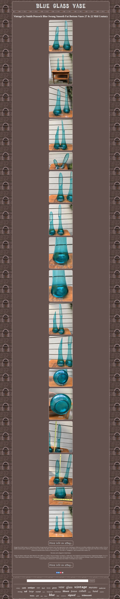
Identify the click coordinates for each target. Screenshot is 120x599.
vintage (80, 587)
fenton (74, 591)
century (18, 588)
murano (93, 587)
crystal (38, 592)
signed (71, 595)
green (54, 588)
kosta (48, 588)
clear (58, 596)
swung (20, 592)
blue (52, 595)
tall (25, 591)
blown (66, 591)
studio (89, 592)
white (41, 596)
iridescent (87, 595)
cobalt (82, 591)
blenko (32, 596)
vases (43, 592)
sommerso (63, 596)
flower (46, 596)
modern (102, 592)
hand (95, 591)
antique (31, 587)
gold (37, 596)
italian (78, 596)
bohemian (58, 592)
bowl (43, 588)
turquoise (50, 592)
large (31, 591)
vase (61, 587)
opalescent (102, 588)
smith (24, 588)
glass (69, 587)
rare (38, 588)
